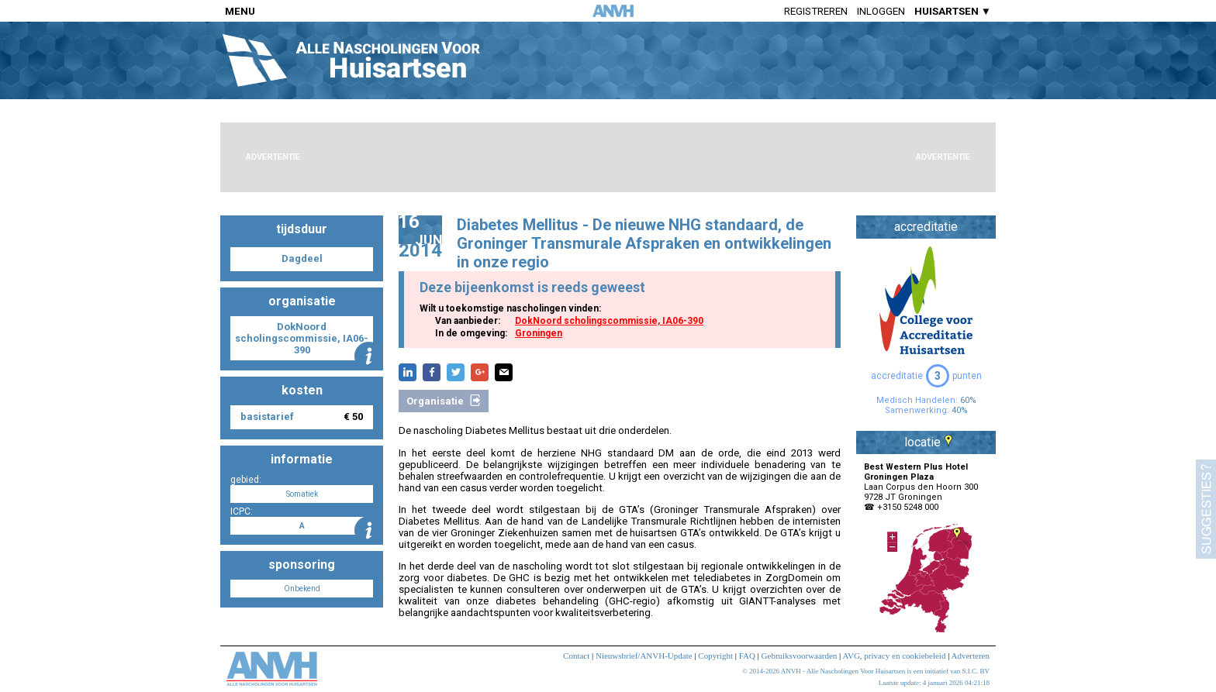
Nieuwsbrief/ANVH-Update (644, 655)
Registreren (816, 11)
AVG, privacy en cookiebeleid (893, 655)
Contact (576, 655)
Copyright (715, 655)
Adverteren (971, 655)
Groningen (538, 333)
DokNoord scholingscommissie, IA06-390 (609, 320)
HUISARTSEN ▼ (952, 11)
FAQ (747, 655)
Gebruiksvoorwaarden (800, 655)
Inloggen (881, 11)
